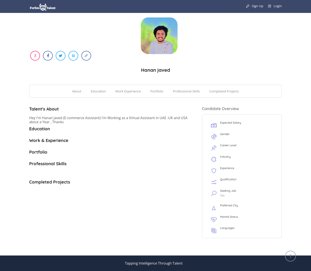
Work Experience (128, 91)
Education (98, 91)
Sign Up (254, 6)
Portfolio (156, 91)
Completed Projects (224, 91)
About (76, 91)
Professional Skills (186, 91)
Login (275, 6)
